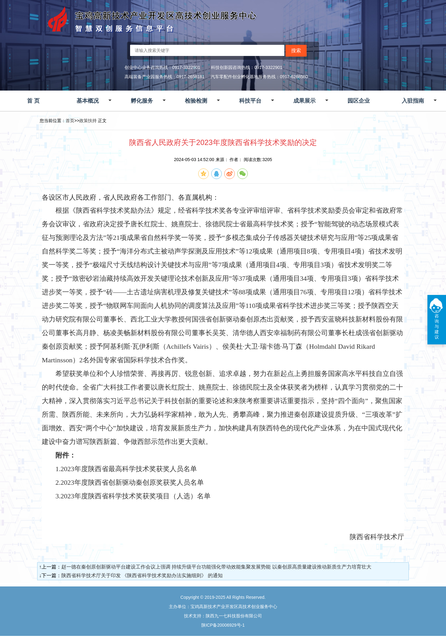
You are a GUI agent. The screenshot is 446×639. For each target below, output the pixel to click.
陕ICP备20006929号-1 (223, 625)
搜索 (296, 50)
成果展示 (304, 101)
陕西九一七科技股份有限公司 (234, 615)
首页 (70, 120)
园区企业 (359, 101)
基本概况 (88, 101)
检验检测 (196, 101)
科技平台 (250, 101)
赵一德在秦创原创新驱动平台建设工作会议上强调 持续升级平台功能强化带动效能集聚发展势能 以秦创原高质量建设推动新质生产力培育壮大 (216, 566)
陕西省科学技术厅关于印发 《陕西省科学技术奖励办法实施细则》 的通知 (142, 575)
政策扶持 (88, 120)
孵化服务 (142, 101)
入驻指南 (413, 101)
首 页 (33, 101)
